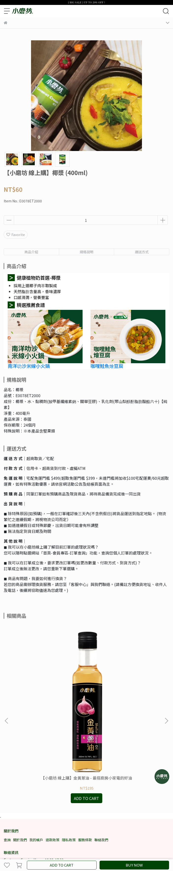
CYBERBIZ (111, 852)
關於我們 (20, 764)
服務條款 (85, 764)
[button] (166, 683)
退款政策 (52, 764)
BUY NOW (134, 865)
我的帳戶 (36, 764)
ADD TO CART (61, 865)
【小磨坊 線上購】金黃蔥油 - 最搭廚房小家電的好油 (49, 705)
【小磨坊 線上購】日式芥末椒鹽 (124, 702)
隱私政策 (69, 764)
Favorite (15, 234)
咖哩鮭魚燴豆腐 (106, 365)
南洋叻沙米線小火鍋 (29, 365)
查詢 (7, 764)
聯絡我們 (101, 764)
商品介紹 (31, 251)
